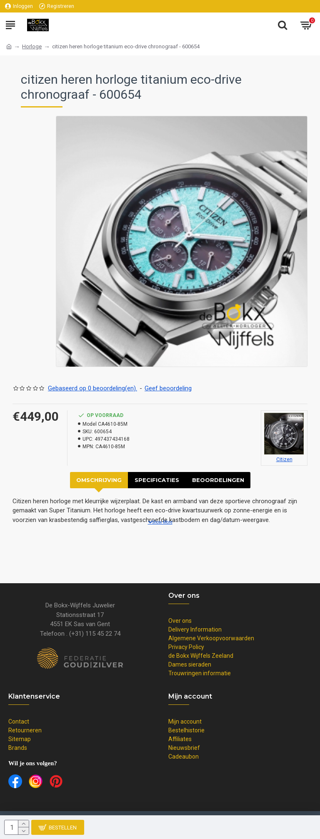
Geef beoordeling (168, 388)
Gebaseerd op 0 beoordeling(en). (92, 388)
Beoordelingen (218, 480)
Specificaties (157, 480)
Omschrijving (99, 480)
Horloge (32, 46)
